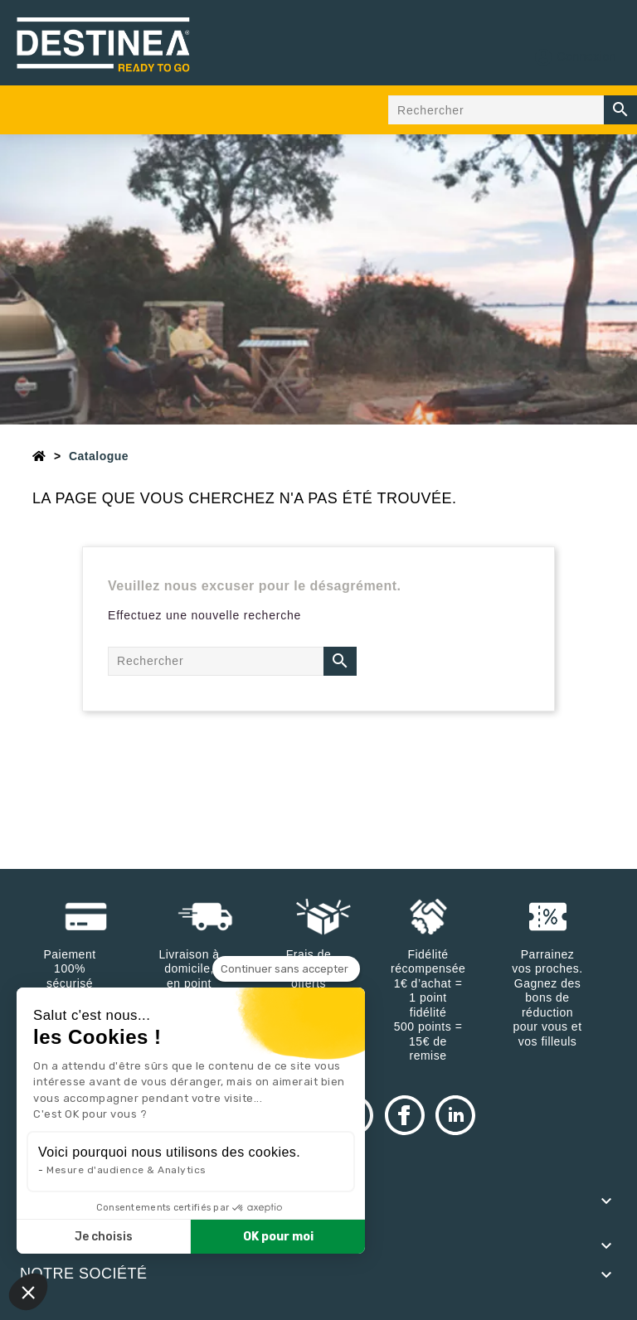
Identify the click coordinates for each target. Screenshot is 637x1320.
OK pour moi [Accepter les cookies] (278, 1237)
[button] (28, 1292)
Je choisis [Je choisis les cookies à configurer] (104, 1237)
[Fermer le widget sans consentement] (286, 969)
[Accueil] (39, 456)
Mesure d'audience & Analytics (126, 1170)
